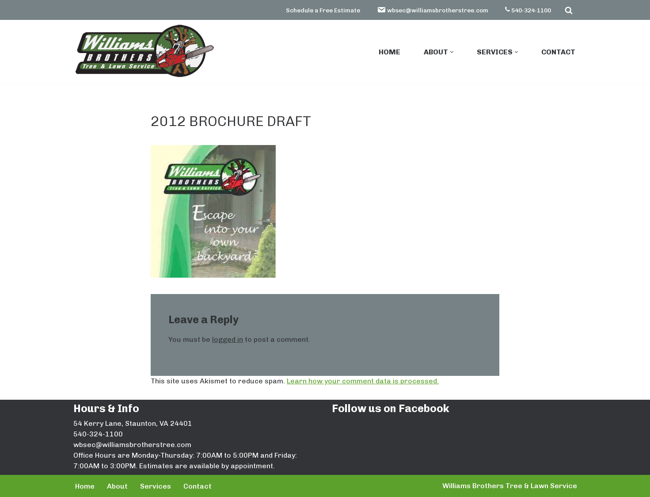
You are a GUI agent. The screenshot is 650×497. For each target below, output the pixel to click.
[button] (451, 52)
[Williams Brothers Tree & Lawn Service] (144, 51)
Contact (558, 52)
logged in (227, 339)
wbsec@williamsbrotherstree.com (432, 9)
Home (389, 52)
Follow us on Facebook (390, 408)
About (117, 486)
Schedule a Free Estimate (323, 10)
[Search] (569, 10)
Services (155, 486)
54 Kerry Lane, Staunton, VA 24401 (132, 423)
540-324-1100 (528, 10)
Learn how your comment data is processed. (363, 381)
